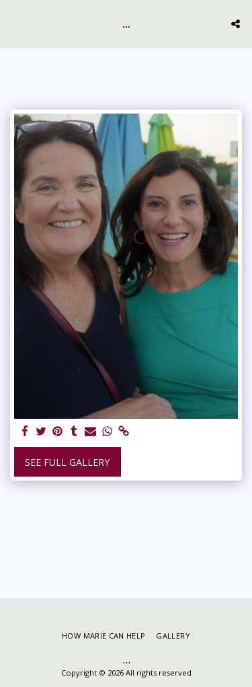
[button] (14, 23)
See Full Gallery (67, 462)
